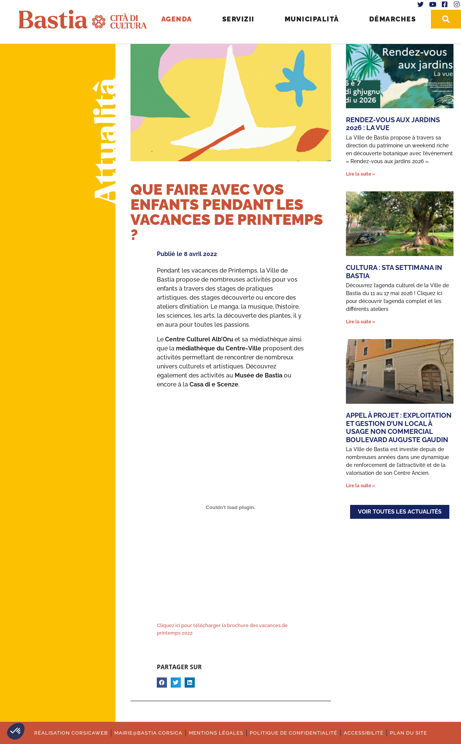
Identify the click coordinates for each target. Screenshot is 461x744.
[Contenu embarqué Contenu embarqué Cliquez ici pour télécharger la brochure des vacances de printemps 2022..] (231, 507)
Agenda (176, 19)
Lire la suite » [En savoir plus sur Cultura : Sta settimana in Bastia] (360, 321)
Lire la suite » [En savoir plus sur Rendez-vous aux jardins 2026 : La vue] (360, 174)
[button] (16, 731)
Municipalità (311, 19)
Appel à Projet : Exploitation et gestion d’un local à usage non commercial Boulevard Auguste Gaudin (399, 427)
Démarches (392, 19)
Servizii (237, 19)
